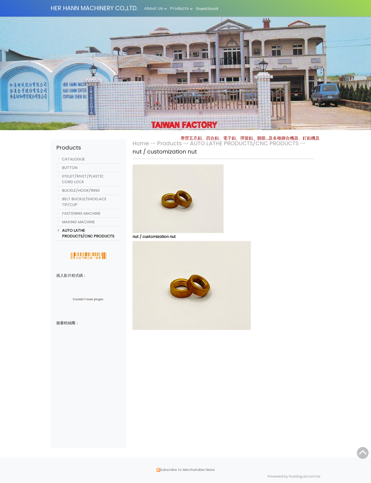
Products (170, 143)
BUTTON (69, 167)
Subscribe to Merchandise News (187, 469)
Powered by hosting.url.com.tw (294, 476)
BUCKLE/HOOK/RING (81, 190)
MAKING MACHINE (78, 222)
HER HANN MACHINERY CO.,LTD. (94, 8)
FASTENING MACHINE (81, 213)
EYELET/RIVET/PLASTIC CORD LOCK (83, 179)
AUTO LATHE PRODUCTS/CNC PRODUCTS (88, 233)
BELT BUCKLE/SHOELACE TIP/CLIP (84, 201)
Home (140, 143)
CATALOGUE (73, 159)
